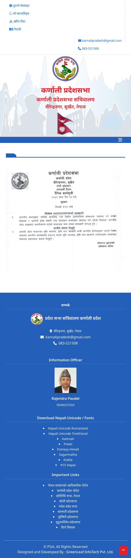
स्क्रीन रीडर (17, 21)
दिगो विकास (68, 527)
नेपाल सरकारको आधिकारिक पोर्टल (68, 485)
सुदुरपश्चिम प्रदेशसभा (68, 522)
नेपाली (15, 29)
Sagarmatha (68, 454)
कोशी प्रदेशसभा (68, 501)
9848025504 (65, 405)
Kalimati (68, 439)
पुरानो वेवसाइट (19, 5)
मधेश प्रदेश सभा (68, 506)
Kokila (68, 460)
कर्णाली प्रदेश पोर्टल (68, 490)
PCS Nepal (68, 465)
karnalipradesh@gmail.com (100, 40)
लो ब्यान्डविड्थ (19, 13)
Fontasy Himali (68, 449)
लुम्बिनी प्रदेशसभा (68, 517)
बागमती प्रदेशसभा (68, 511)
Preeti (68, 444)
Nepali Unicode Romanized (68, 428)
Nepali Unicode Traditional (67, 433)
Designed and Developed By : (66, 551)
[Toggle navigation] (120, 140)
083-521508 (88, 48)
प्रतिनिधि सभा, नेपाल (68, 496)
